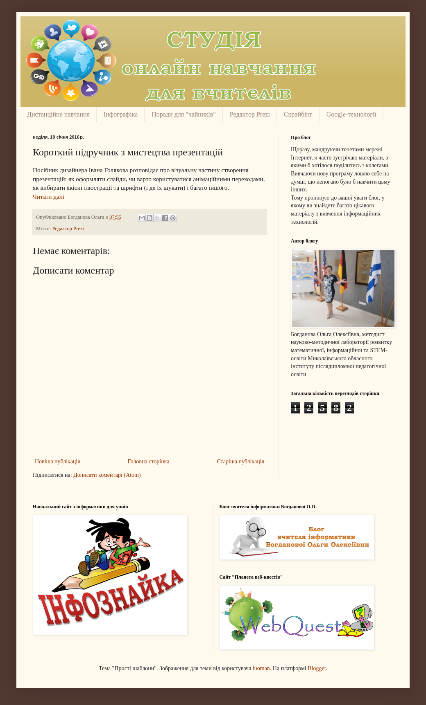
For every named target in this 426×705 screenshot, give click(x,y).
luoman (261, 668)
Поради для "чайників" (184, 114)
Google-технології (351, 114)
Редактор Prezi (250, 114)
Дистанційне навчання (58, 114)
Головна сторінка (149, 461)
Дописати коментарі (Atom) (106, 475)
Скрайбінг (298, 114)
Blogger (317, 668)
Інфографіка (121, 114)
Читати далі (48, 196)
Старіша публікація (240, 461)
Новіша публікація (57, 461)
